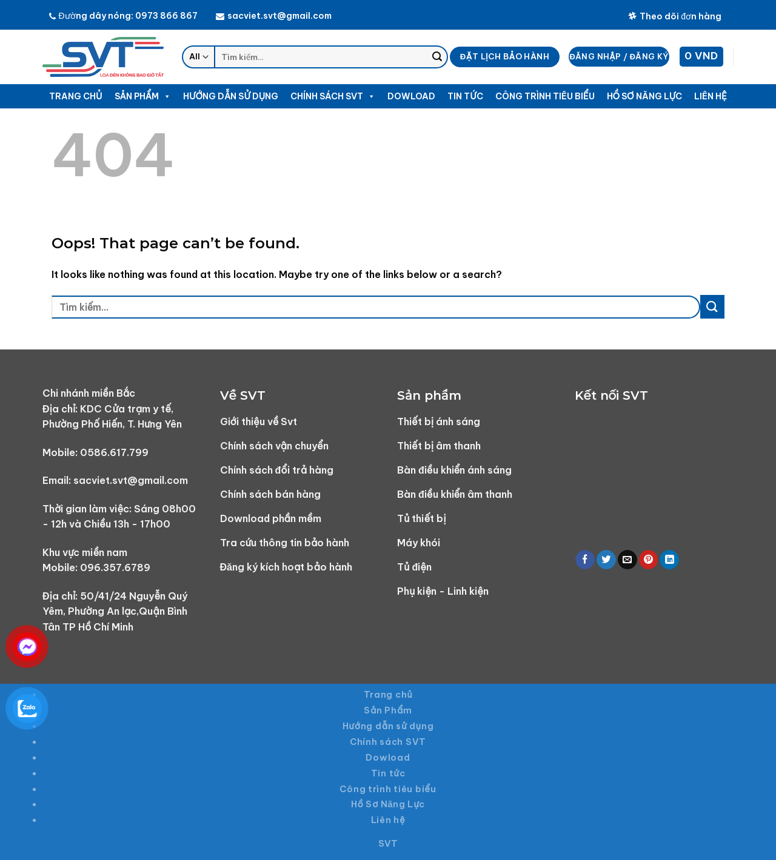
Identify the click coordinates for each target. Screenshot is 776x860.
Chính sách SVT (332, 96)
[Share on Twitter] (606, 560)
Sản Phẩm (143, 96)
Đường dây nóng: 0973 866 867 (123, 15)
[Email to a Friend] (627, 560)
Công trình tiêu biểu (545, 96)
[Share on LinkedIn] (669, 560)
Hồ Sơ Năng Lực (645, 96)
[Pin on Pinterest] (648, 560)
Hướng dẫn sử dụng (230, 96)
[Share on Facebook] (585, 560)
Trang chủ (75, 96)
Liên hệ (710, 96)
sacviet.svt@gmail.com (274, 15)
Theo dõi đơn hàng (675, 16)
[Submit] (437, 57)
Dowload (411, 96)
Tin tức (465, 96)
